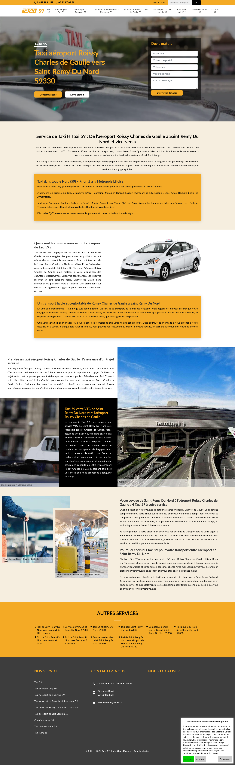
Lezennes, (54, 206)
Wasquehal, (144, 203)
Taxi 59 (48, 10)
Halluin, (70, 206)
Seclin (191, 192)
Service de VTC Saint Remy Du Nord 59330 (76, 628)
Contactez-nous (48, 94)
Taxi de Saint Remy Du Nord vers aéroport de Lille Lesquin (48, 629)
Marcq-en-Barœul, (115, 192)
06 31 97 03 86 (124, 683)
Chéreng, (127, 203)
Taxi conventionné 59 (199, 10)
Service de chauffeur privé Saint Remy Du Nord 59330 (103, 640)
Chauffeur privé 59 (181, 10)
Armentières (43, 196)
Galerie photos (141, 751)
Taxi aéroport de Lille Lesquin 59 (161, 10)
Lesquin (129, 192)
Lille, (69, 192)
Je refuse (200, 759)
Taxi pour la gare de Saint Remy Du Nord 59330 (187, 629)
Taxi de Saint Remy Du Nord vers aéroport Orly (48, 640)
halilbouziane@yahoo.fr (110, 702)
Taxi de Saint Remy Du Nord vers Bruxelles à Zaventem (76, 640)
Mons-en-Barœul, (173, 203)
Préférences (225, 759)
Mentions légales (122, 751)
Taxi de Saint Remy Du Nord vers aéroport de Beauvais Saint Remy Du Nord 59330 (132, 642)
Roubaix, (183, 192)
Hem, (63, 206)
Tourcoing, (99, 192)
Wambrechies (105, 206)
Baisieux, (66, 203)
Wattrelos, (80, 206)
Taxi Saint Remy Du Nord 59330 (103, 628)
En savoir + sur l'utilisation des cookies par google (206, 745)
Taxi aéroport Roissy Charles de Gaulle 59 (135, 10)
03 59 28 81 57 (106, 683)
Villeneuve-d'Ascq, (83, 192)
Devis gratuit (77, 94)
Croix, (135, 203)
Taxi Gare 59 (214, 10)
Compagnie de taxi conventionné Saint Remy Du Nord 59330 (160, 629)
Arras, (174, 192)
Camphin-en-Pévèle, (111, 203)
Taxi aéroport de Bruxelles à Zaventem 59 (106, 10)
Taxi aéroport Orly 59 (61, 10)
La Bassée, (85, 203)
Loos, (186, 203)
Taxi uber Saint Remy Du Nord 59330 (132, 628)
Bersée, (95, 203)
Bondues (90, 206)
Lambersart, (157, 203)
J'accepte (188, 759)
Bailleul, (75, 203)
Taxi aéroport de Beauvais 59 (80, 10)
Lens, (167, 192)
